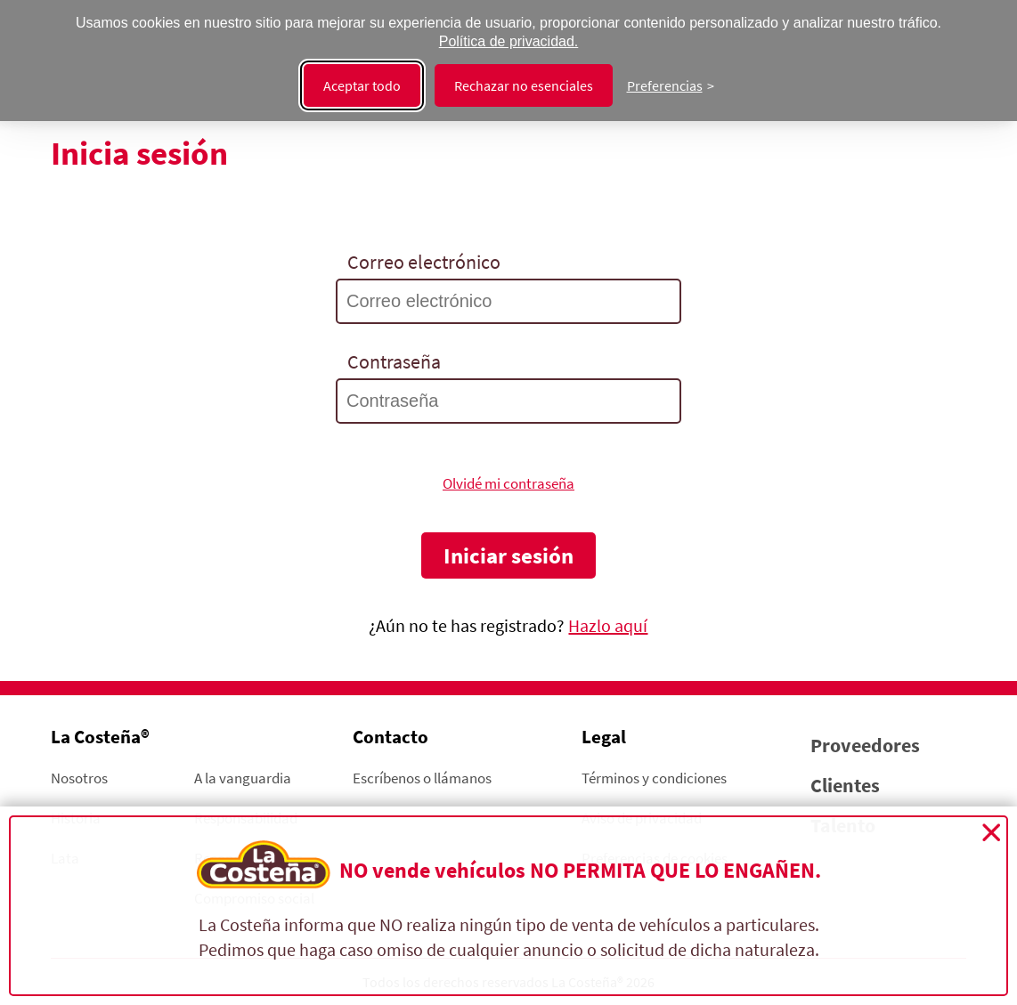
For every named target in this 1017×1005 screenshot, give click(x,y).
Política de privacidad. (509, 41)
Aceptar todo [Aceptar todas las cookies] (362, 85)
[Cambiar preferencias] (670, 85)
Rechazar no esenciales (523, 85)
